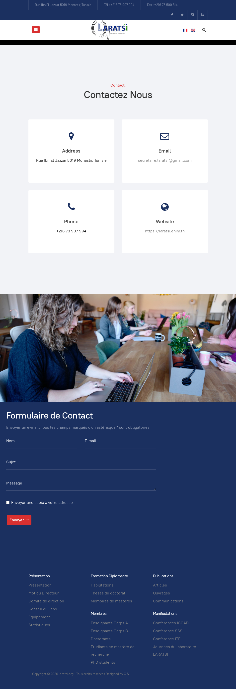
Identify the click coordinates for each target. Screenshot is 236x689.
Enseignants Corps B (109, 631)
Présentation (40, 585)
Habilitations (102, 585)
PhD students (103, 662)
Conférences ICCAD (171, 623)
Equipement (39, 617)
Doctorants (101, 638)
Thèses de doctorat (108, 593)
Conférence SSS (167, 631)
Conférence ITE (166, 638)
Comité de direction (46, 601)
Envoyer (19, 520)
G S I (127, 674)
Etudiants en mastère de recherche (113, 650)
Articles (160, 585)
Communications (168, 601)
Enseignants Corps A (109, 623)
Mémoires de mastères (111, 601)
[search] (204, 30)
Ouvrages (161, 593)
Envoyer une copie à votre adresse (42, 502)
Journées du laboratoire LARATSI (174, 650)
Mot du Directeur (43, 593)
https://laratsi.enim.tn (165, 231)
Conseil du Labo (42, 609)
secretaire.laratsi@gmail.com (165, 160)
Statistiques (39, 625)
